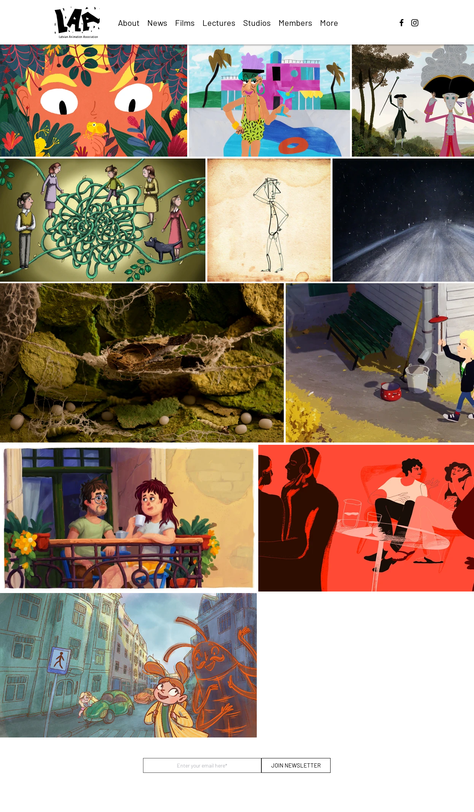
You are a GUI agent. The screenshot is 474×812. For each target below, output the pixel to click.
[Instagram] (415, 22)
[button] (185, 22)
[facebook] (401, 22)
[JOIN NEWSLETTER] (296, 765)
